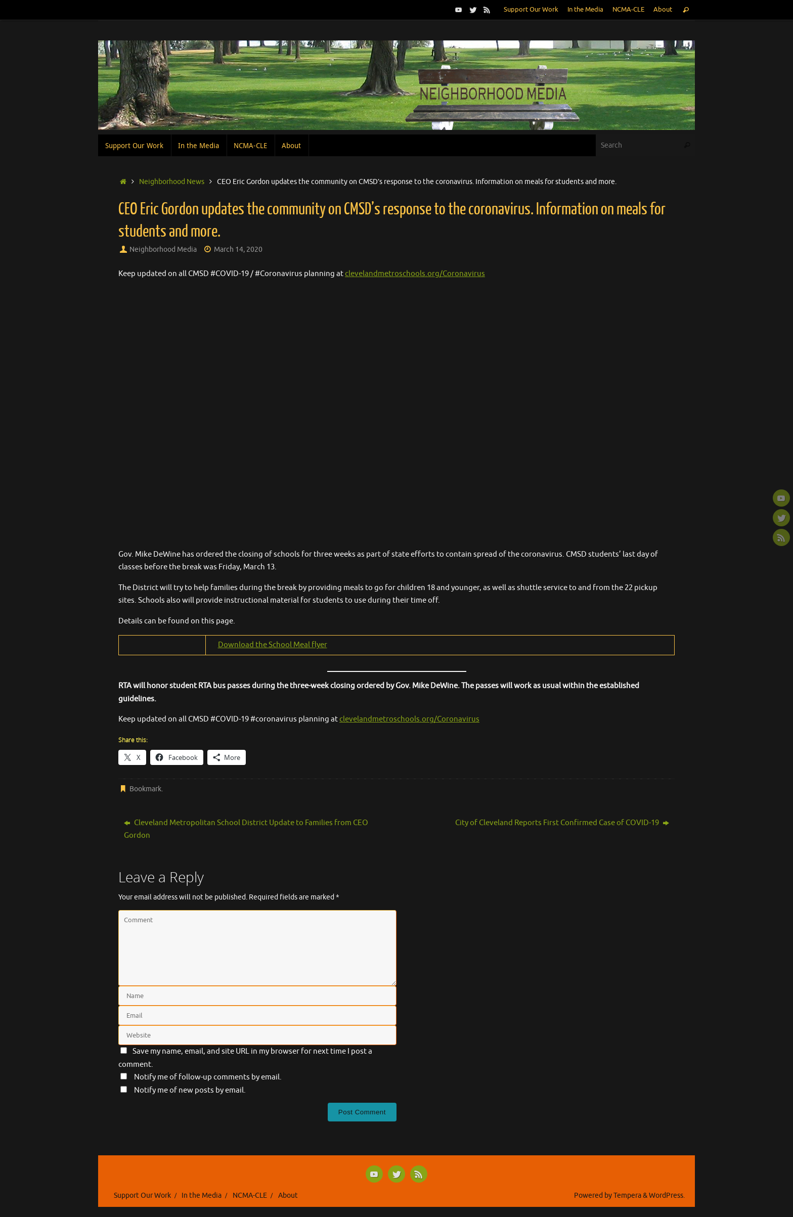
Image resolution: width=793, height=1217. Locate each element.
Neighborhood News (171, 181)
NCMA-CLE (628, 10)
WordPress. (667, 1195)
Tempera (627, 1195)
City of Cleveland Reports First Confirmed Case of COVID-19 (562, 823)
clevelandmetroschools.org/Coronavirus (415, 274)
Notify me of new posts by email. (190, 1090)
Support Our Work (531, 10)
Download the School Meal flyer (272, 645)
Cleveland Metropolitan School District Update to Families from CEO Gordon (246, 829)
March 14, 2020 (238, 249)
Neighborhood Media (163, 249)
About (662, 10)
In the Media (585, 10)
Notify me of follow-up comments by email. (208, 1077)
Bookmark (145, 789)
